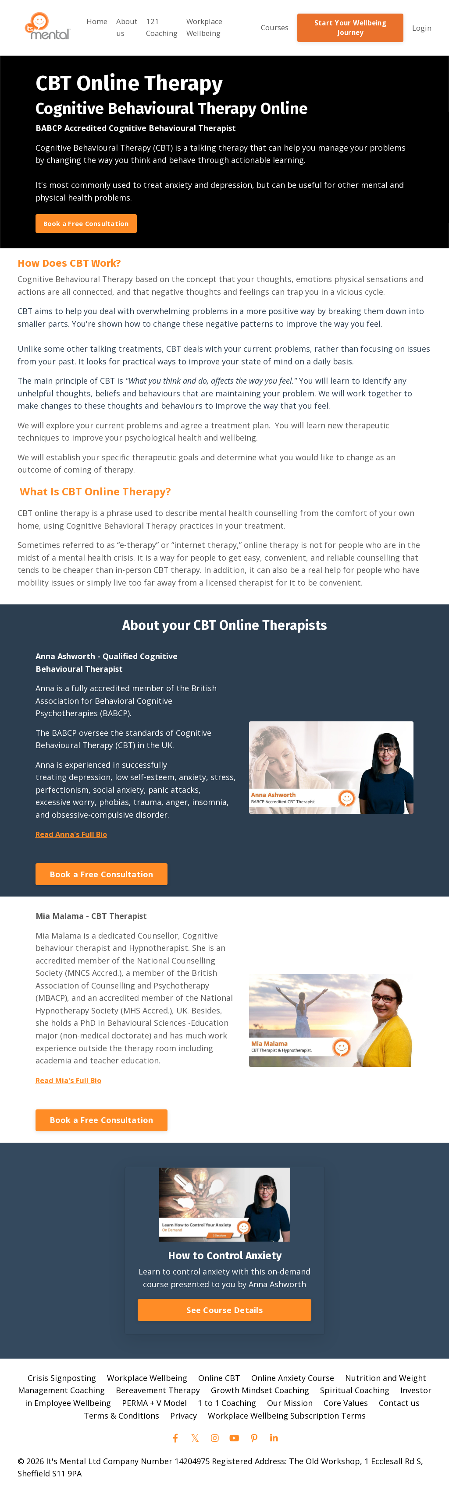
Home (92, 19)
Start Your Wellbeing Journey (352, 26)
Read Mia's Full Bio (72, 1083)
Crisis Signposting (62, 1381)
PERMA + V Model (154, 1407)
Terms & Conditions (121, 1419)
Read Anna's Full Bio (75, 836)
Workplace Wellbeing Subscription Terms (287, 1419)
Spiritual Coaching (354, 1394)
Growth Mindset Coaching (260, 1394)
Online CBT (219, 1381)
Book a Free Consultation (89, 221)
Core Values (346, 1407)
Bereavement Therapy (158, 1394)
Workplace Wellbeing (207, 25)
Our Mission (290, 1407)
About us (123, 25)
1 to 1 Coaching (227, 1407)
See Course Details (224, 1313)
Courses (277, 26)
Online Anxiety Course (292, 1381)
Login (420, 26)
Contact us (399, 1407)
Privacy (183, 1419)
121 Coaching (161, 25)
